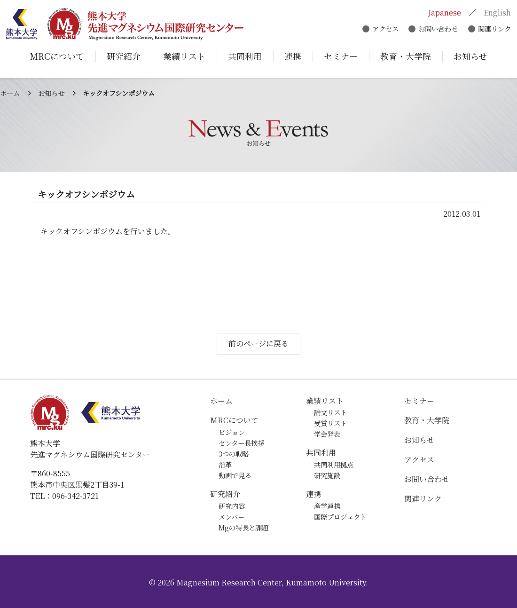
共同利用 (321, 452)
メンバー (231, 516)
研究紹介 (225, 494)
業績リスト (325, 400)
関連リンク (493, 29)
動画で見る (235, 475)
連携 (313, 494)
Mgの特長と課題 (243, 527)
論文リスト (330, 412)
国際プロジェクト (340, 516)
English (496, 12)
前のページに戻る (258, 343)
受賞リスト (330, 423)
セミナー (419, 400)
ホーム (10, 93)
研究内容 (232, 506)
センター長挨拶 (241, 443)
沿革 (225, 464)
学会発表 (327, 434)
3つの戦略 (234, 453)
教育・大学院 (426, 420)
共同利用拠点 (333, 464)
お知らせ (51, 93)
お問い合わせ (437, 29)
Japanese (443, 12)
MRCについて (234, 420)
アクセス (384, 29)
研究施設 (327, 475)
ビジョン (232, 432)
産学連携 (327, 506)
